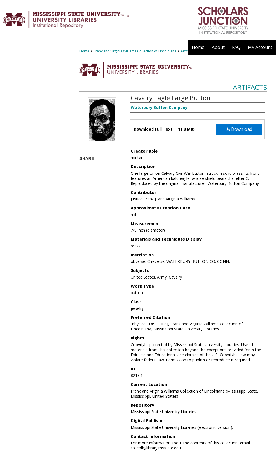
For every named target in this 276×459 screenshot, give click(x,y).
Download (239, 129)
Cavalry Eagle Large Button (170, 97)
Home (84, 51)
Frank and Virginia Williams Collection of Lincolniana (135, 51)
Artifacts (250, 87)
